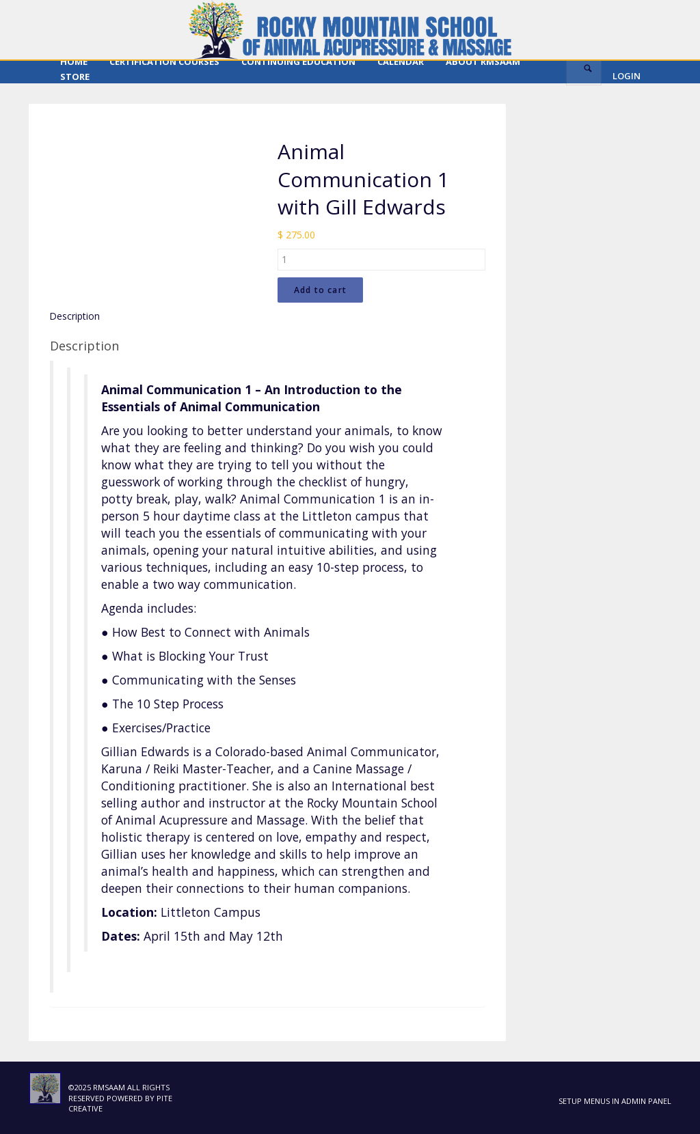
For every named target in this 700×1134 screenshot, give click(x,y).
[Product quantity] (381, 260)
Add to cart (320, 290)
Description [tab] (74, 315)
